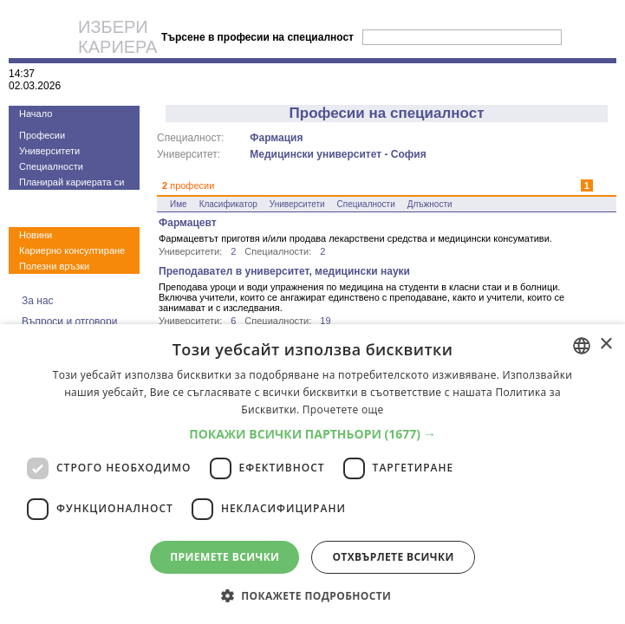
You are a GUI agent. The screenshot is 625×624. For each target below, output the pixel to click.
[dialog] (312, 474)
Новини (35, 235)
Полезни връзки (54, 266)
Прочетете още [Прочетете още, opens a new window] (343, 409)
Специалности (51, 166)
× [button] (605, 344)
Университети (49, 151)
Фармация (276, 138)
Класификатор (228, 204)
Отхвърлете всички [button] (392, 556)
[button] (312, 434)
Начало (35, 113)
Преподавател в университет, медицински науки (284, 271)
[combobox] (581, 345)
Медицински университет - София (338, 154)
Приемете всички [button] (224, 556)
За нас (38, 301)
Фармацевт (188, 223)
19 (325, 320)
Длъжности (429, 204)
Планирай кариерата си (71, 182)
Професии (42, 135)
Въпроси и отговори (69, 321)
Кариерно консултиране (72, 250)
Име (178, 204)
